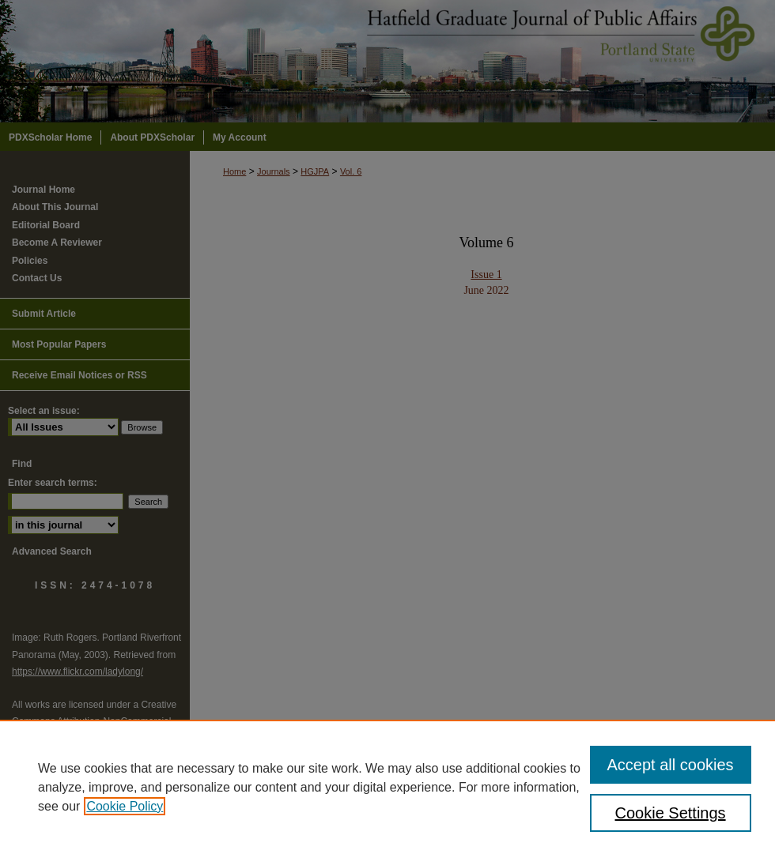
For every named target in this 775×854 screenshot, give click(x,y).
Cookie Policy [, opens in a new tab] (124, 806)
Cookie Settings (670, 813)
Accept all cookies (670, 764)
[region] (387, 787)
